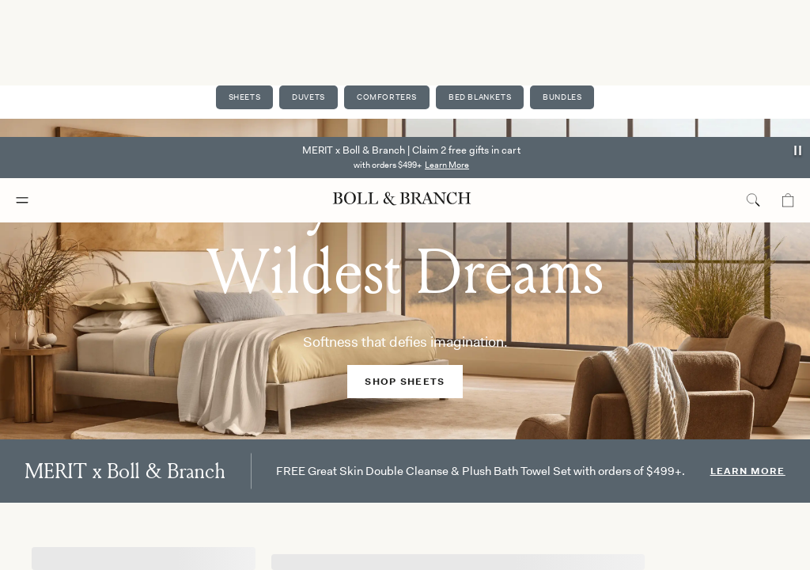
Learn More (448, 27)
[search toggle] (753, 63)
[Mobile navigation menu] (36, 63)
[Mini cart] (787, 63)
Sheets (241, 97)
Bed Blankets (481, 97)
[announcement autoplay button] (798, 13)
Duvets (307, 97)
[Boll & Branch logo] (401, 62)
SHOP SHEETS (405, 381)
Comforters (386, 97)
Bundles (566, 97)
